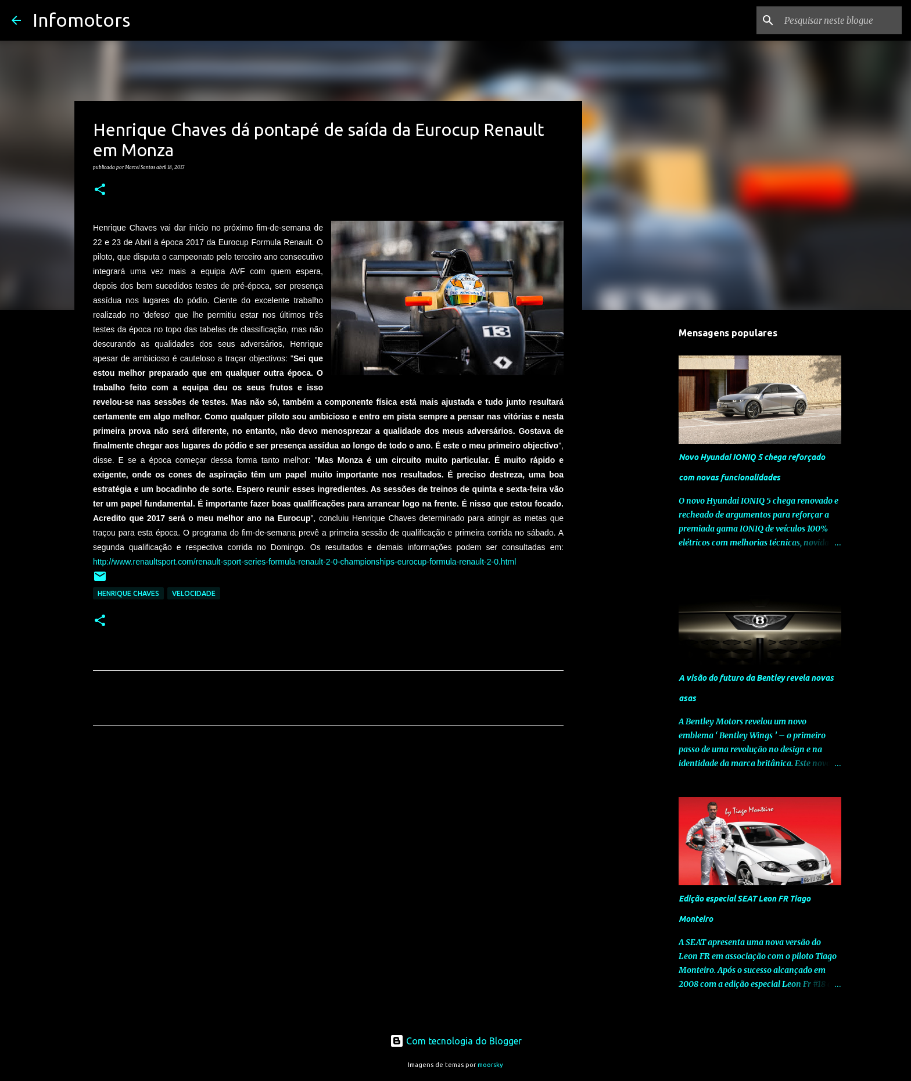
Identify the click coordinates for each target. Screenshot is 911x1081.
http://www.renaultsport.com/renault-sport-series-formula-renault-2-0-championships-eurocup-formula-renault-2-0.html (304, 561)
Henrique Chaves (128, 593)
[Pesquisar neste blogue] (841, 20)
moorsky (490, 1064)
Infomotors (81, 19)
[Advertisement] (328, 843)
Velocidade (194, 593)
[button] (100, 189)
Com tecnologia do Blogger (456, 1041)
